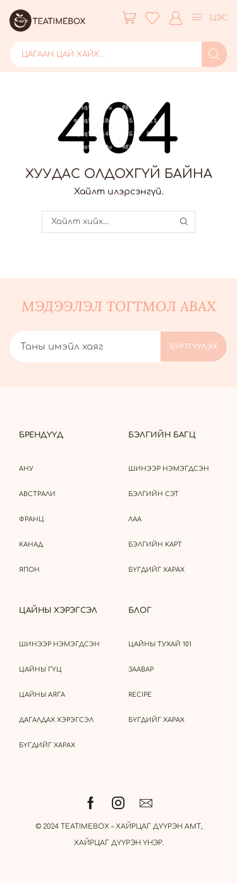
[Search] (214, 54)
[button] (129, 18)
